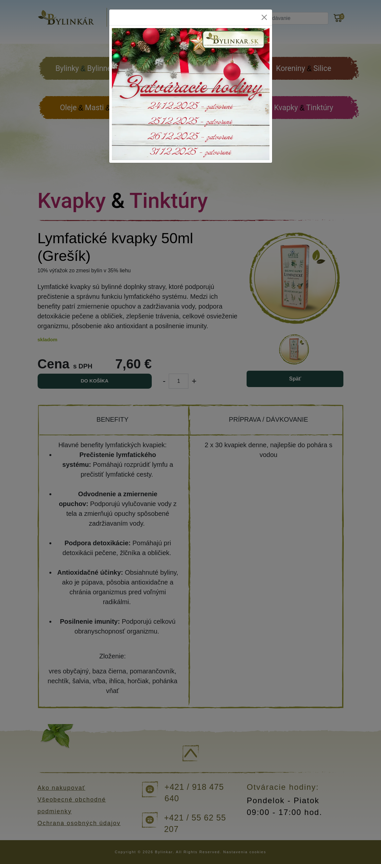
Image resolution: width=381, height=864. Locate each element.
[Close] (264, 17)
